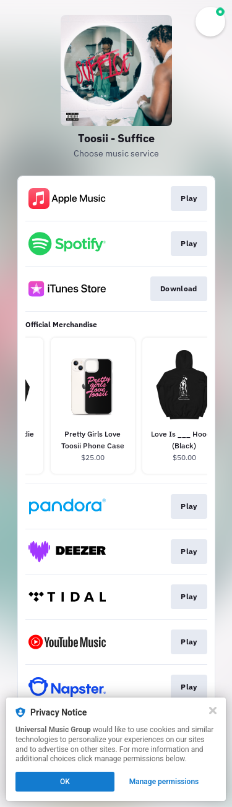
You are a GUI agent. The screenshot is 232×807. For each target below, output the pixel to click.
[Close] (213, 710)
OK (65, 781)
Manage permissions (164, 781)
